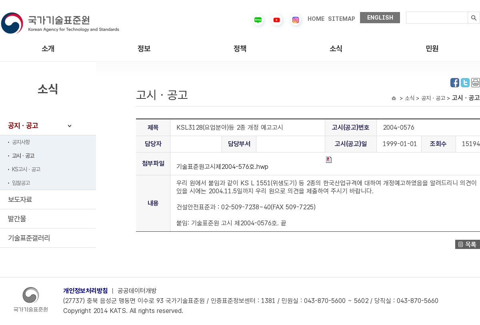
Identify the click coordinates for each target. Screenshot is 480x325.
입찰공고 (21, 183)
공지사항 (21, 142)
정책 (240, 48)
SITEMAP (341, 19)
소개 (48, 48)
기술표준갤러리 (29, 238)
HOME (316, 19)
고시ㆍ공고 (23, 155)
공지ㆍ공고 (23, 125)
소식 (336, 48)
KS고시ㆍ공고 (26, 169)
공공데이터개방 (137, 291)
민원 (432, 48)
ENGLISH (380, 17)
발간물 (17, 219)
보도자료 (20, 199)
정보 (144, 48)
